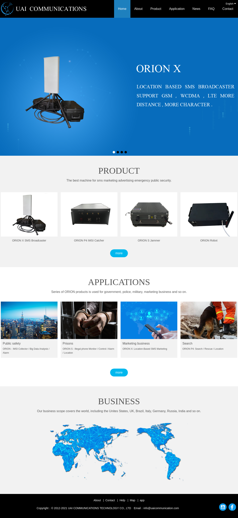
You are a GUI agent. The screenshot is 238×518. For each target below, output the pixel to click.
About (138, 8)
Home (122, 8)
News (196, 8)
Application (177, 8)
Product (155, 8)
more (119, 253)
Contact (227, 8)
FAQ (211, 8)
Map (132, 500)
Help (122, 500)
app (142, 500)
